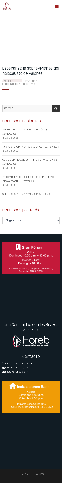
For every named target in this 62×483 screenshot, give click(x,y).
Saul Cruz (32, 81)
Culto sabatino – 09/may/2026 (19, 194)
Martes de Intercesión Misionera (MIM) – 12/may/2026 (25, 131)
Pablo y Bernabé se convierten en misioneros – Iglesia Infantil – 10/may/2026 (29, 179)
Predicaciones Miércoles (16, 84)
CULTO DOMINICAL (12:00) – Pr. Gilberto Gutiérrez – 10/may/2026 (30, 162)
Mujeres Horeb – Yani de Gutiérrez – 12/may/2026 (30, 147)
